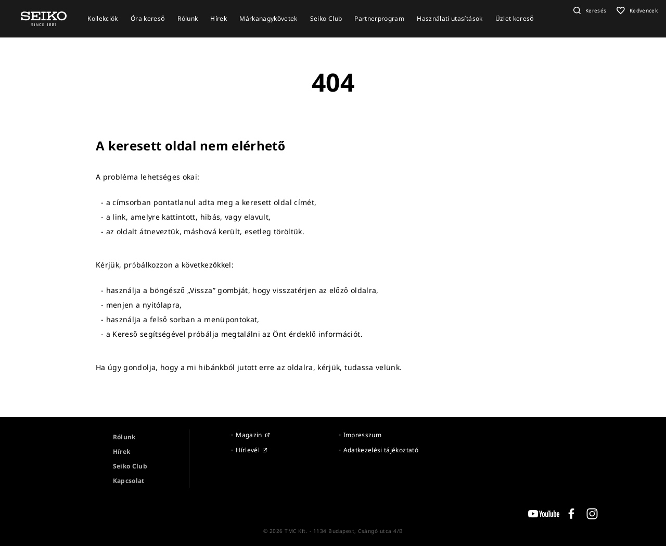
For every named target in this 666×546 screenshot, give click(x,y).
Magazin (249, 434)
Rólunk (124, 437)
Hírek (122, 451)
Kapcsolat (129, 480)
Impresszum (362, 434)
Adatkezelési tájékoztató (380, 450)
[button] (589, 10)
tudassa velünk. (373, 367)
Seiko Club (130, 466)
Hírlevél (248, 450)
